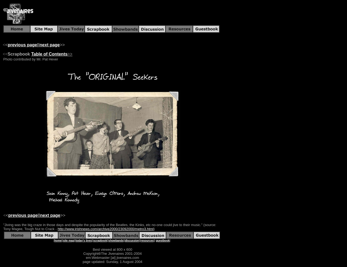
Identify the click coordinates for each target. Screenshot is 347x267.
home (58, 240)
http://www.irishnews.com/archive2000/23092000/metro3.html (106, 229)
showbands (115, 240)
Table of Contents (49, 54)
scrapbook (100, 240)
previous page (22, 45)
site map (68, 240)
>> (70, 54)
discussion (132, 240)
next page (50, 45)
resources (147, 240)
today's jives (84, 240)
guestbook (163, 240)
